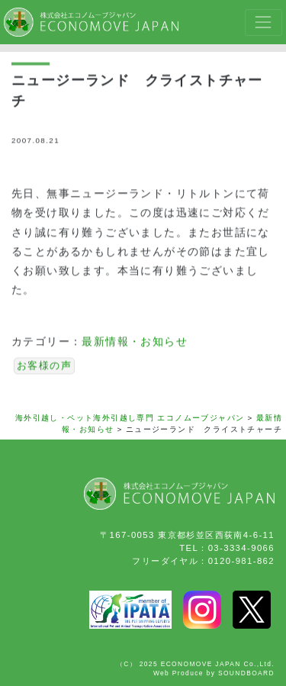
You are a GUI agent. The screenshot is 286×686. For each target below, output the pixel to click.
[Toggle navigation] (263, 22)
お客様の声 (44, 367)
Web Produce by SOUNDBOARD (214, 673)
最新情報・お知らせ (135, 343)
